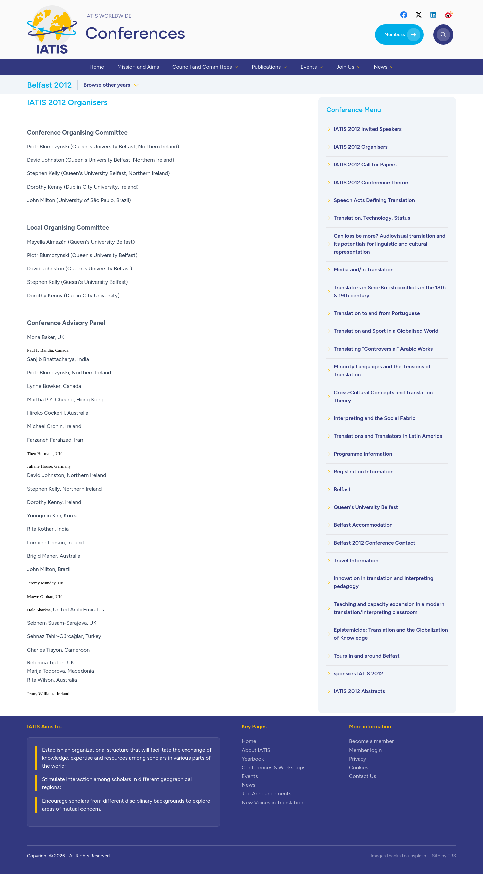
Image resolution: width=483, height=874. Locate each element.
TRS (452, 856)
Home (248, 741)
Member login (365, 750)
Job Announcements (266, 793)
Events (249, 776)
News (248, 785)
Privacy (357, 759)
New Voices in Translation (272, 802)
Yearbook (252, 759)
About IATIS (255, 750)
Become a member (371, 741)
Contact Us (362, 776)
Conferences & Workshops (273, 767)
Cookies (358, 767)
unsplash (417, 856)
